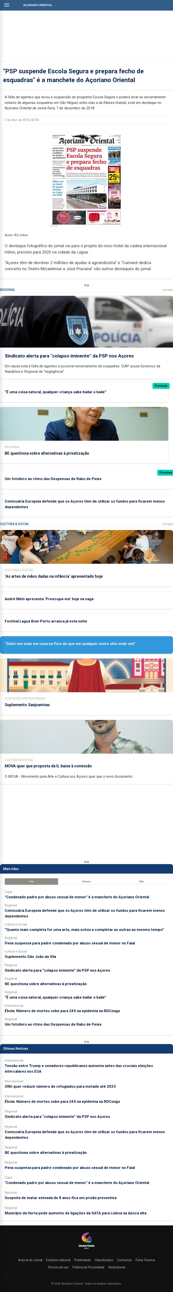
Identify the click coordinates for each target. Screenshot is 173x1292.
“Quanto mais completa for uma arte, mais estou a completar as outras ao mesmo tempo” (84, 929)
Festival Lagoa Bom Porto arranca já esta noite (46, 621)
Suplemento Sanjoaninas (27, 705)
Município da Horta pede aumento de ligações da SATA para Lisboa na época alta (75, 1213)
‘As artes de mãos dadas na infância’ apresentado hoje (54, 576)
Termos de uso (58, 1267)
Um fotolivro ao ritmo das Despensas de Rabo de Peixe (53, 478)
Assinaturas (116, 1267)
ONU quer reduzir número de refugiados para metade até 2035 (60, 1086)
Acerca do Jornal (30, 1260)
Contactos (124, 1260)
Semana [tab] (86, 881)
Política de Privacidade (89, 1267)
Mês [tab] (141, 881)
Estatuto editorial (58, 1260)
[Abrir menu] (7, 5)
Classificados (104, 1260)
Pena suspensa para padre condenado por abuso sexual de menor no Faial (70, 943)
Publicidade (82, 1260)
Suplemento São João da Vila (30, 956)
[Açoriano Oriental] (86, 1249)
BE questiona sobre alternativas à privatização (47, 453)
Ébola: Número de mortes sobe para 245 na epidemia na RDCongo (62, 1011)
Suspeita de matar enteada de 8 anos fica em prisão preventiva (60, 1197)
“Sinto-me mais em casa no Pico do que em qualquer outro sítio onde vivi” (70, 643)
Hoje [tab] (31, 881)
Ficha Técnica (145, 1260)
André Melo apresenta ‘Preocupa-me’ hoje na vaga (49, 599)
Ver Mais (167, 290)
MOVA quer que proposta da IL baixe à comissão (48, 766)
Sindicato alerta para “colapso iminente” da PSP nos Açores (69, 356)
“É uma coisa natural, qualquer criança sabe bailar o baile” (55, 392)
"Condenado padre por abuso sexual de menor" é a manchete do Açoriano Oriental (77, 897)
